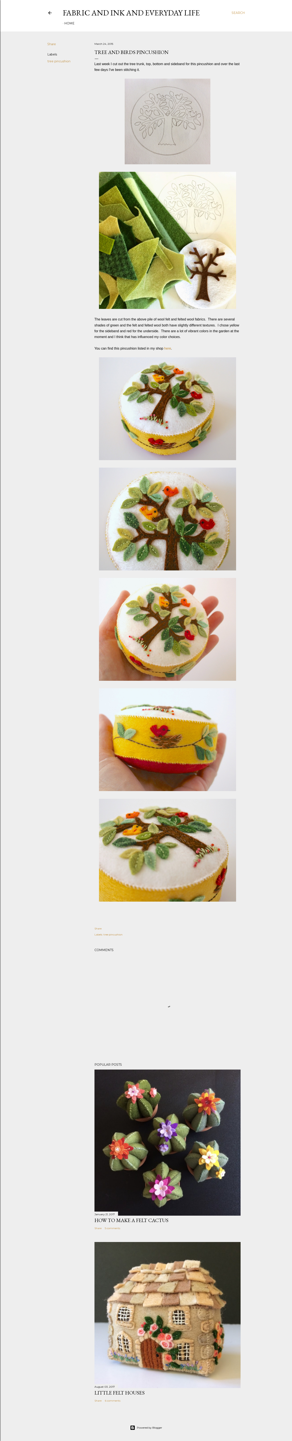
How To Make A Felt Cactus (131, 1220)
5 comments (112, 1228)
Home (69, 23)
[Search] (238, 13)
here (167, 348)
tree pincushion (58, 61)
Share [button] (51, 44)
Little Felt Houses (119, 1392)
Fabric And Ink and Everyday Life (131, 13)
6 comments (112, 1400)
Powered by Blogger (146, 1427)
